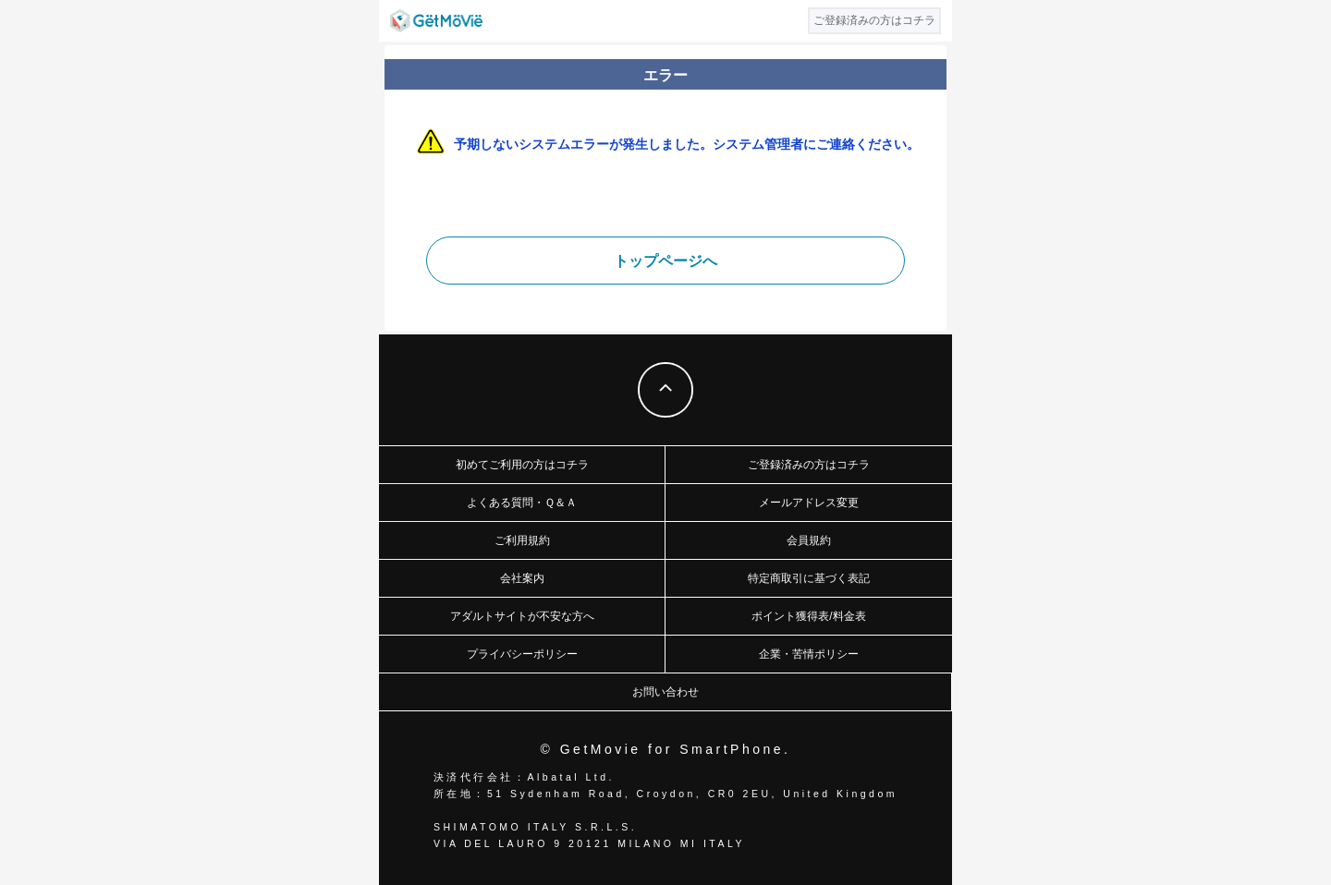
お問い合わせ (665, 691)
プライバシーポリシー (522, 654)
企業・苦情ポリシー (809, 654)
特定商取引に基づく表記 (809, 578)
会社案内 (522, 578)
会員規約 (809, 540)
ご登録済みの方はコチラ (809, 464)
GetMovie (436, 20)
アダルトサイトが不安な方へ (522, 616)
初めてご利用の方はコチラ (522, 464)
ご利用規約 (522, 540)
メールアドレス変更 (809, 502)
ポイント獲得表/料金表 (808, 616)
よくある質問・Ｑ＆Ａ (522, 502)
